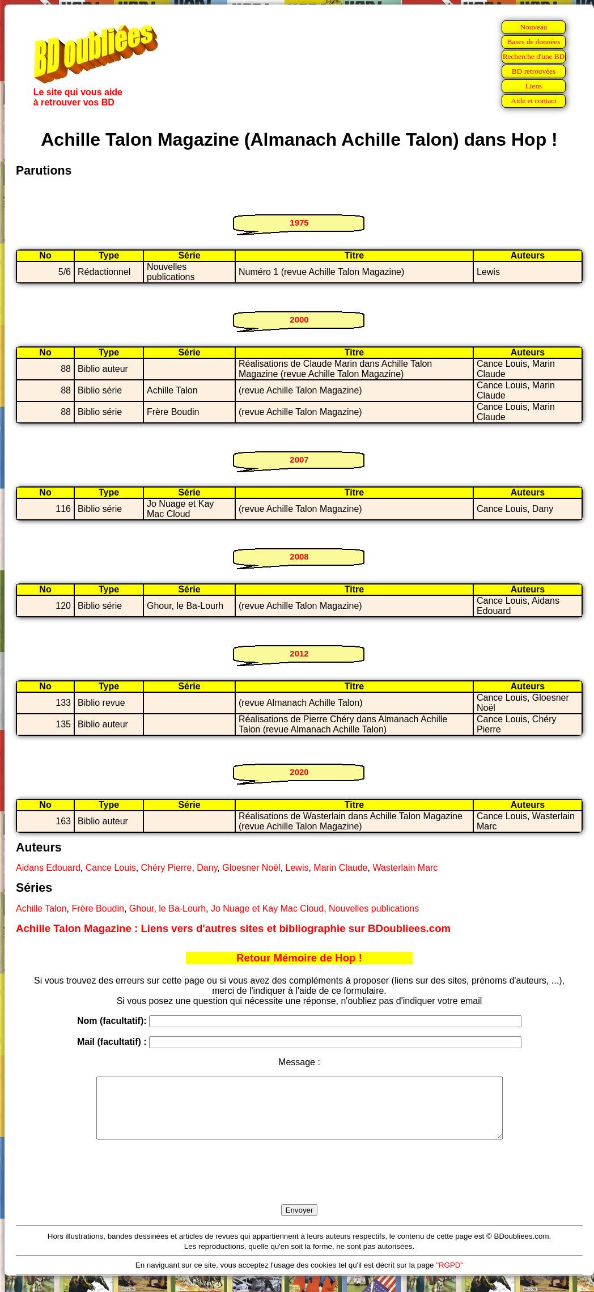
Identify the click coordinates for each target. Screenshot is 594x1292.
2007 (299, 459)
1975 (299, 222)
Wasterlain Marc (405, 867)
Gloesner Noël (251, 867)
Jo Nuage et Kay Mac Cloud (267, 908)
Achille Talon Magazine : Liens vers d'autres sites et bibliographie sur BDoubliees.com (233, 928)
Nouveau (533, 27)
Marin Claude (340, 867)
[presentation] (299, 1185)
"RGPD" (449, 1277)
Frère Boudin (97, 908)
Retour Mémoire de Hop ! (299, 958)
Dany (207, 867)
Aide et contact (534, 100)
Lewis (297, 867)
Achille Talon (41, 908)
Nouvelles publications (374, 908)
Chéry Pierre (166, 867)
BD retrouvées (533, 71)
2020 (299, 772)
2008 (299, 556)
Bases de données (533, 41)
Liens (533, 86)
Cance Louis (111, 867)
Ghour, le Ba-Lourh (167, 908)
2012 (299, 653)
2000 (299, 319)
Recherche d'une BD (534, 56)
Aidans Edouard (48, 867)
